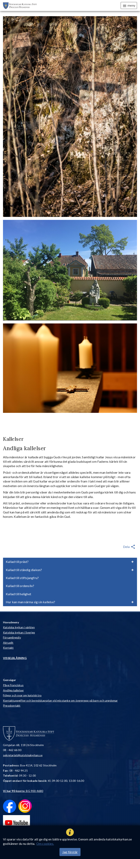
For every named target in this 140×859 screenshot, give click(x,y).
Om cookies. (45, 843)
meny (128, 5)
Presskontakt (11, 705)
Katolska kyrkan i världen (19, 627)
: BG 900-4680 (23, 791)
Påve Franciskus (13, 685)
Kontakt (8, 647)
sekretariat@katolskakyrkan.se (23, 755)
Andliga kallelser (13, 690)
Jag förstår (70, 852)
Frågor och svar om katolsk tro (22, 695)
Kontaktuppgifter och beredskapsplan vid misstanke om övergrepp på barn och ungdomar (60, 700)
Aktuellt (8, 642)
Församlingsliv (12, 637)
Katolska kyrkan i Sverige (19, 632)
